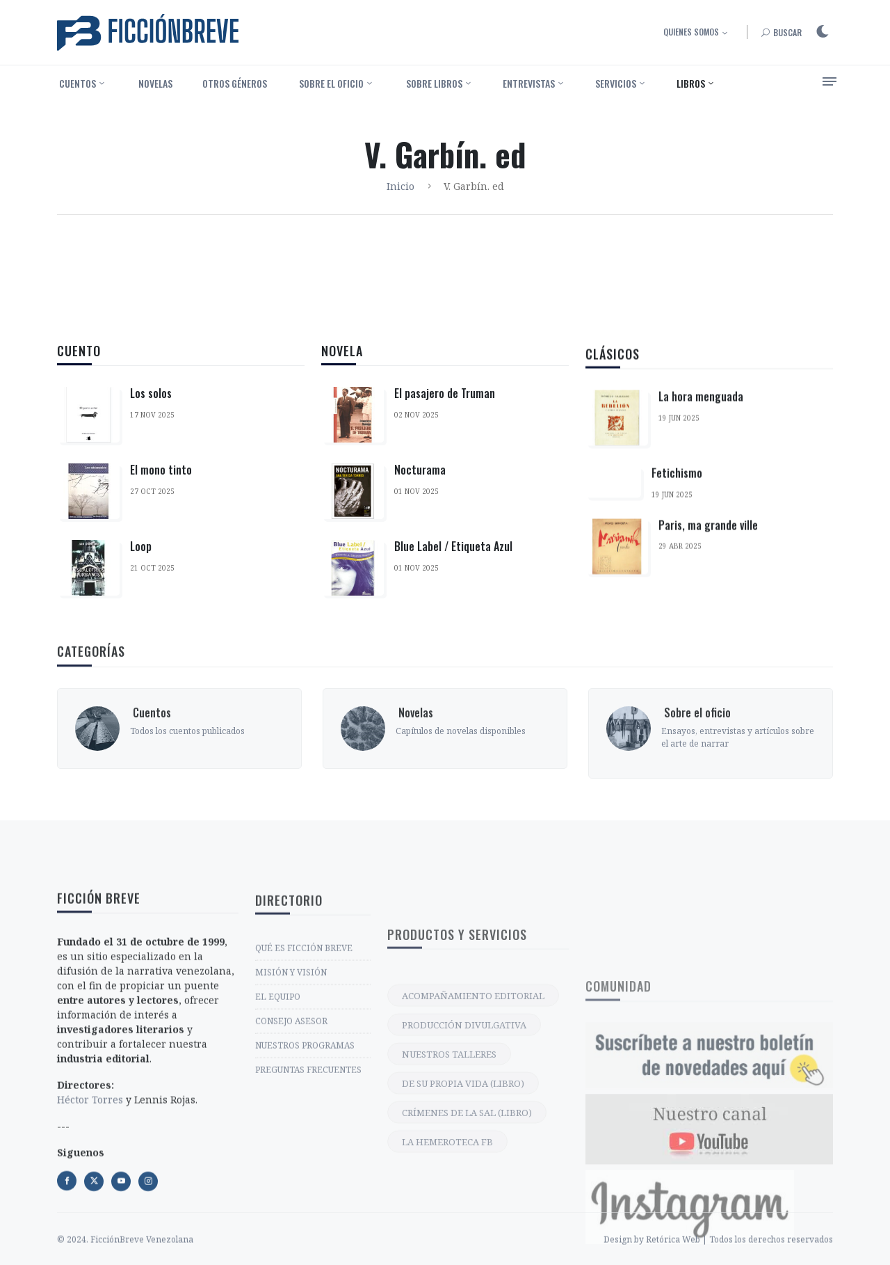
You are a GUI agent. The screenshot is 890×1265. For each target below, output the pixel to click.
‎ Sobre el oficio (330, 83)
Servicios (615, 83)
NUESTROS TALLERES (449, 1196)
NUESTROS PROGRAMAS (305, 1144)
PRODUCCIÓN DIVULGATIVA (464, 1167)
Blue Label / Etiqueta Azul (453, 558)
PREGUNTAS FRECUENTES (308, 1169)
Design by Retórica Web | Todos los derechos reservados (718, 1256)
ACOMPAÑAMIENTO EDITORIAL (473, 1137)
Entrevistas (529, 83)
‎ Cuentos (76, 83)
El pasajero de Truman (444, 405)
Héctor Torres (90, 1220)
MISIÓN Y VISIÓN (291, 1071)
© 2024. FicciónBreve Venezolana (125, 1256)
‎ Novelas (154, 83)
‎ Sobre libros (433, 83)
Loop (141, 547)
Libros (691, 83)
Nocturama (420, 481)
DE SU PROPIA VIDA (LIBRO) (463, 1225)
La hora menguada (700, 431)
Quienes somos (691, 32)
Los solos (151, 393)
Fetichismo (677, 508)
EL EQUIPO (277, 1095)
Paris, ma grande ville (708, 559)
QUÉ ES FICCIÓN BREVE (304, 1047)
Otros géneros (234, 83)
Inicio (400, 186)
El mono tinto (161, 470)
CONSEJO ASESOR (291, 1120)
